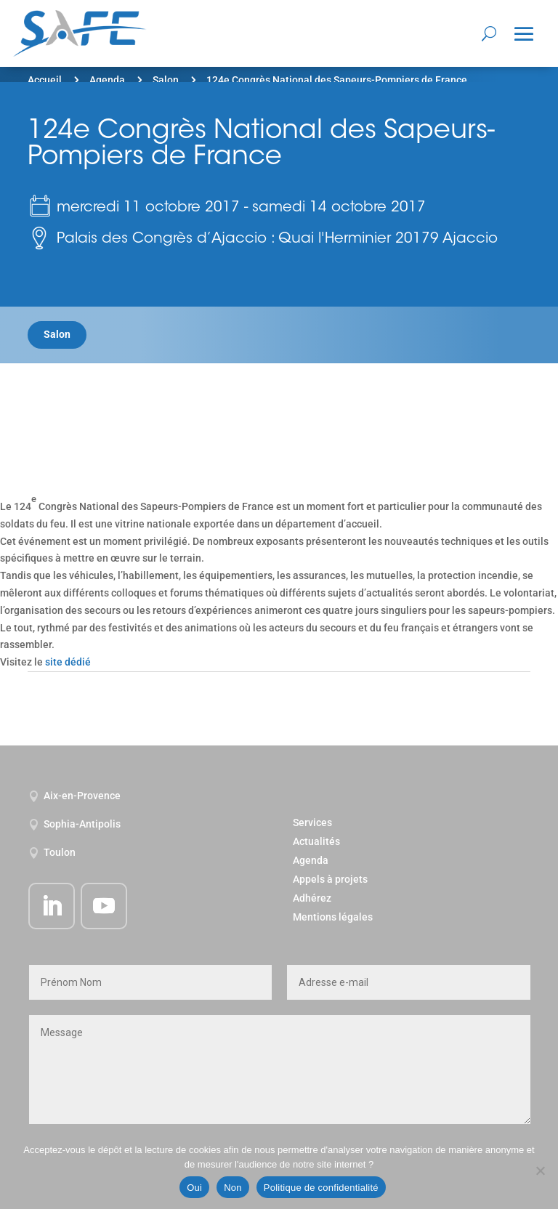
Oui (194, 1187)
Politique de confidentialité (321, 1187)
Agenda (107, 80)
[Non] (540, 1170)
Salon (166, 80)
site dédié (68, 662)
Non (233, 1187)
